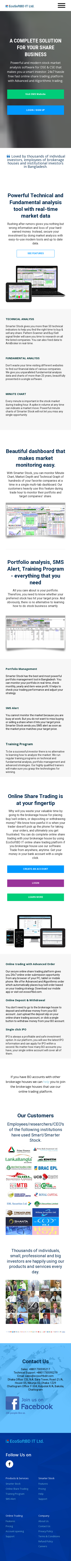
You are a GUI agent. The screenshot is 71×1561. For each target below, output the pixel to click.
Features (43, 1483)
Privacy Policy (45, 1531)
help (46, 1082)
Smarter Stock (13, 1483)
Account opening (15, 1531)
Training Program (15, 1493)
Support (42, 1499)
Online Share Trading (17, 1488)
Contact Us (44, 1526)
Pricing (42, 1488)
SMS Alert (11, 1499)
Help (41, 1493)
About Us (43, 1521)
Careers (42, 1546)
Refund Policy (45, 1541)
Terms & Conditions (49, 1536)
